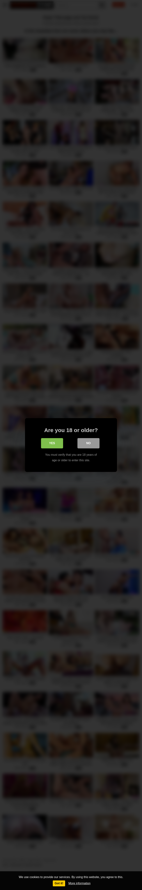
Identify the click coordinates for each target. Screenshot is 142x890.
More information (79, 883)
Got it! (59, 883)
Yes (52, 443)
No (88, 443)
